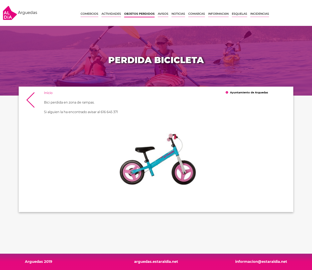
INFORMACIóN (218, 14)
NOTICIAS (178, 14)
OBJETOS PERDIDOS (139, 14)
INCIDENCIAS (259, 14)
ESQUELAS (239, 14)
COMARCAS (196, 14)
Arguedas (20, 13)
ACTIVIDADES (111, 14)
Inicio (48, 93)
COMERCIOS (89, 14)
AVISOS (163, 14)
